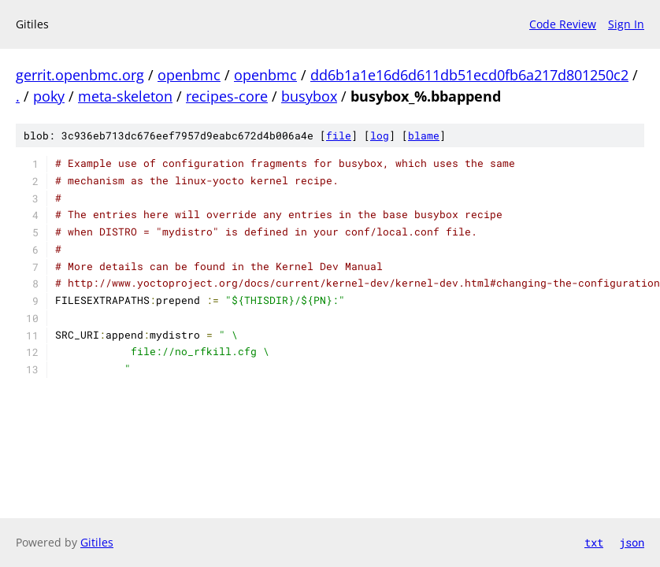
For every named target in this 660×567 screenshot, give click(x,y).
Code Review (562, 24)
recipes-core (227, 96)
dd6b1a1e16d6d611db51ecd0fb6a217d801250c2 (469, 74)
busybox (309, 96)
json (631, 542)
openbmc (189, 74)
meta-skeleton (125, 96)
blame (423, 135)
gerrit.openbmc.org (80, 74)
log (379, 135)
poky (49, 96)
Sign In (626, 24)
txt (593, 542)
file (338, 135)
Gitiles (96, 542)
